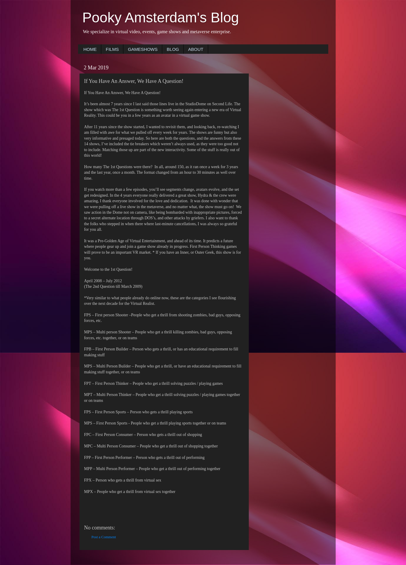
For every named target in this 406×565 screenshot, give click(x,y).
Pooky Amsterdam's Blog (160, 17)
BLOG (173, 49)
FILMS (112, 49)
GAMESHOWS (143, 49)
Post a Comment (104, 537)
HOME (90, 49)
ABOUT (195, 49)
